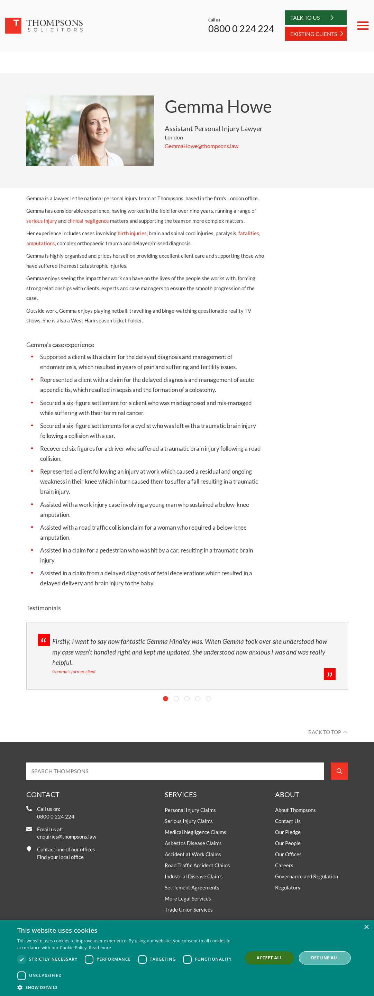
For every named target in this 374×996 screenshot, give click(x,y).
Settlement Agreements (192, 887)
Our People (288, 843)
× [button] (366, 927)
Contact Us (288, 821)
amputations (40, 243)
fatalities (248, 233)
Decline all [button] (325, 958)
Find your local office (60, 857)
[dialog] (187, 958)
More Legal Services (188, 898)
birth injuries (132, 233)
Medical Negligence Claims (195, 832)
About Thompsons (295, 810)
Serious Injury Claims (189, 821)
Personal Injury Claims (190, 810)
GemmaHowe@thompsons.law (201, 146)
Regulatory (288, 887)
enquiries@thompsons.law (66, 836)
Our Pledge (288, 832)
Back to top (324, 732)
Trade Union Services (189, 909)
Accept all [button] (269, 958)
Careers (284, 865)
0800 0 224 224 (241, 28)
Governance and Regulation (306, 876)
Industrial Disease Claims (194, 876)
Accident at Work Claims (193, 854)
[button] (126, 987)
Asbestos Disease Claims (193, 843)
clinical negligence (88, 221)
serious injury (41, 221)
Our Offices (288, 854)
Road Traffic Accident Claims (197, 865)
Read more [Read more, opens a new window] (100, 948)
